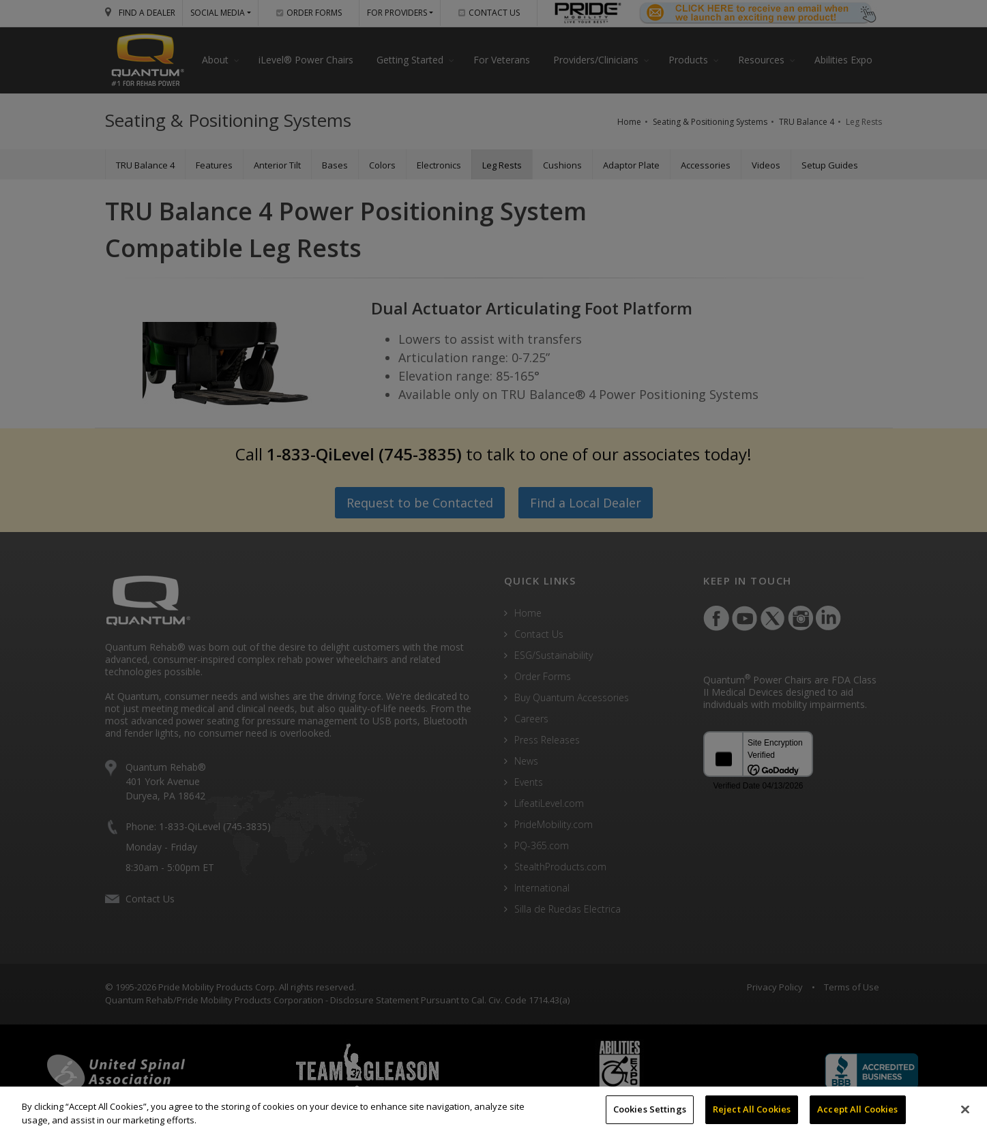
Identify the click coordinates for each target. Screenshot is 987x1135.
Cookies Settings (649, 1109)
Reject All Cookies (752, 1109)
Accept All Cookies (857, 1109)
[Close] (965, 1109)
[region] (493, 1111)
